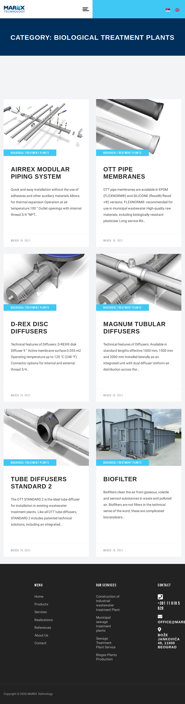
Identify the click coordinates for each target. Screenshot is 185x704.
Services (40, 612)
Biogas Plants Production (106, 657)
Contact (40, 643)
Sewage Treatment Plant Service (105, 642)
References (42, 628)
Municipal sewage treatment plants (103, 624)
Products (41, 604)
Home (38, 596)
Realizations (43, 620)
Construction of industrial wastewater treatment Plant (108, 603)
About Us (41, 635)
